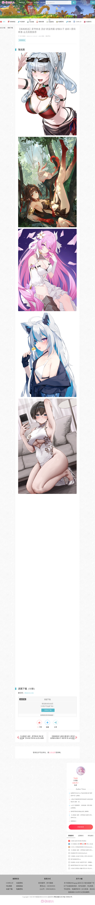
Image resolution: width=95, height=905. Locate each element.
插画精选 (22, 40)
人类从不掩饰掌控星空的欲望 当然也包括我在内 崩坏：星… (82, 800)
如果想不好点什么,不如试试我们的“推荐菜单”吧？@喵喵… (81, 794)
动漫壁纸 (19, 883)
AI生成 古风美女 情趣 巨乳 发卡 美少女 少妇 (81, 868)
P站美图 (42, 2)
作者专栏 (81, 827)
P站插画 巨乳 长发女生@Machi (77, 853)
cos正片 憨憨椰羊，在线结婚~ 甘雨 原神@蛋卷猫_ (81, 807)
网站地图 (57, 897)
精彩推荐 (22, 2)
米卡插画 (22, 36)
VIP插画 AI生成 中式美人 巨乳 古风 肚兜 (80, 856)
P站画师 (36, 2)
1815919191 (51, 886)
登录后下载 (48, 710)
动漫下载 (9, 889)
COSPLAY (29, 2)
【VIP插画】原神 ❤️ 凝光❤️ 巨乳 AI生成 (80, 844)
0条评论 (47, 36)
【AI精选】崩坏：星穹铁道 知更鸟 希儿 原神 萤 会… (81, 816)
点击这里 (52, 752)
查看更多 (73, 821)
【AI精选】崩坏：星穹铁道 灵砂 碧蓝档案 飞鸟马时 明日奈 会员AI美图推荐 (32, 738)
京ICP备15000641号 (66, 897)
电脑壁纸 (19, 889)
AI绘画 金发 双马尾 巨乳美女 (77, 841)
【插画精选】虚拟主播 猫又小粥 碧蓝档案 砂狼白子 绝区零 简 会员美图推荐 (62, 738)
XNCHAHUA (50, 889)
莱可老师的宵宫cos (74, 859)
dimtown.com (29, 693)
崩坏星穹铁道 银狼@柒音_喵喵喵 (80, 811)
